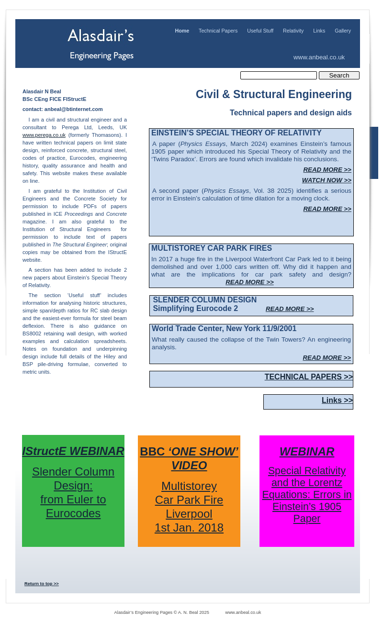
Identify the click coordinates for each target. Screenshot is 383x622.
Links (319, 30)
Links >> (337, 400)
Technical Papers (218, 30)
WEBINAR (307, 451)
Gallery (343, 30)
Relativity (293, 30)
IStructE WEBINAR (73, 450)
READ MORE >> (249, 282)
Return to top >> (41, 583)
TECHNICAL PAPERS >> (309, 377)
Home (182, 30)
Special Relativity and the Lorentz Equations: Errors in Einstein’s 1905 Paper (306, 494)
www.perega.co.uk (44, 135)
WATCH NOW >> (326, 180)
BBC (189, 458)
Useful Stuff (260, 30)
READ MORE (328, 169)
